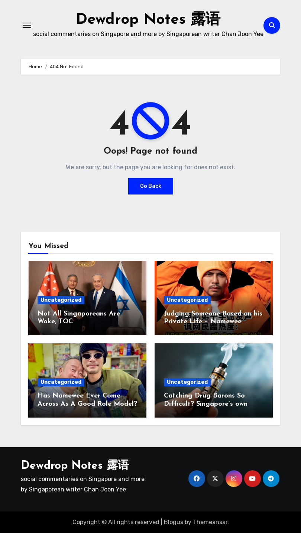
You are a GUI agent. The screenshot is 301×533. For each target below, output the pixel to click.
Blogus (173, 522)
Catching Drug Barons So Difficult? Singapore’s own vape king (205, 403)
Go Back (150, 186)
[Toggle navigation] (27, 25)
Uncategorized (61, 300)
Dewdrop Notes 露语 (148, 20)
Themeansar (210, 522)
